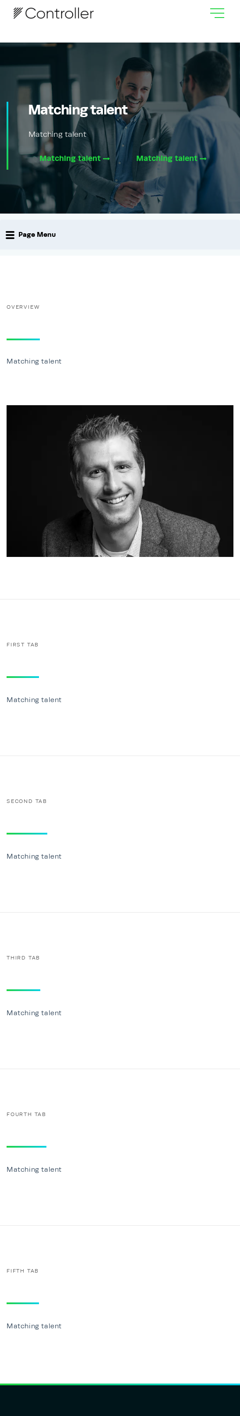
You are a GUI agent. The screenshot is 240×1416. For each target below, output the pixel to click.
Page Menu (31, 234)
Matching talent (74, 158)
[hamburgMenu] (217, 13)
